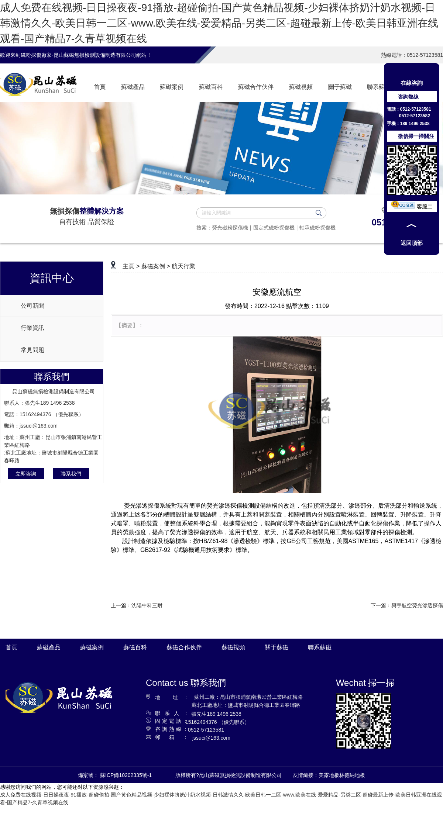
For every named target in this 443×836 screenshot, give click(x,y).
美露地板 (329, 775)
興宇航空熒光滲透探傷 (417, 605)
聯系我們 (71, 474)
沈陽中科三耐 (146, 605)
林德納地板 (352, 775)
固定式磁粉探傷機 (274, 228)
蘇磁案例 (153, 266)
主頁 (128, 266)
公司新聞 (32, 306)
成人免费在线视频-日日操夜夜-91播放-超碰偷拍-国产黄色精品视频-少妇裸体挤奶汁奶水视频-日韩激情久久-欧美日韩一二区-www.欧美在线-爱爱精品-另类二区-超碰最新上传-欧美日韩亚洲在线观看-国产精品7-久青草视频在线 (219, 23)
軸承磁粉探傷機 (317, 228)
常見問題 (32, 350)
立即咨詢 (26, 474)
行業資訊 (32, 328)
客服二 (411, 207)
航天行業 (183, 266)
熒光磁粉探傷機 (230, 228)
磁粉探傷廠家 (36, 55)
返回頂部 (412, 243)
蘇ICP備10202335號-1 (126, 775)
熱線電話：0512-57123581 (412, 55)
